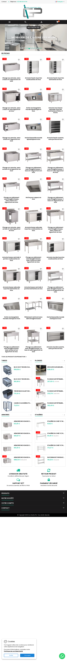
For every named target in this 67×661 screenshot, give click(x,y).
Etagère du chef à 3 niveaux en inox (56, 445)
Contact (3, 1)
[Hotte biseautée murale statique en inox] (55, 298)
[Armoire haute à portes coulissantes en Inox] (33, 59)
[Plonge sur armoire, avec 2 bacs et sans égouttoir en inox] (11, 89)
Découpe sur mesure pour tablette (56, 367)
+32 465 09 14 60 (22, 1)
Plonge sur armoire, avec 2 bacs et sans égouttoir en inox (11, 109)
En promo (5, 53)
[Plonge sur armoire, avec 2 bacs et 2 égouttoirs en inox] (11, 59)
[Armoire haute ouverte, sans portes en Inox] (55, 119)
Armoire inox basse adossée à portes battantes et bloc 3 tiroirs (55, 110)
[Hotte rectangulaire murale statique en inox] (11, 298)
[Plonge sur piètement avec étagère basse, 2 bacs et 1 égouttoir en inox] (55, 178)
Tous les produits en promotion (14, 357)
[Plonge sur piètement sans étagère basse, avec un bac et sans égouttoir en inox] (41, 378)
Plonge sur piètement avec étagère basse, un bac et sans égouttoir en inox (33, 349)
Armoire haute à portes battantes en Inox (55, 79)
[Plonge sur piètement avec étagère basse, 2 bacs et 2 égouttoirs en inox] (33, 149)
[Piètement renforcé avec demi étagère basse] (33, 298)
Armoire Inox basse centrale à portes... (22, 421)
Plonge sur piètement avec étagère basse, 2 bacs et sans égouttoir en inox (55, 170)
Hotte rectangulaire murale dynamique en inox (33, 109)
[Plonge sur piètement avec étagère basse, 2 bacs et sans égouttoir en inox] (55, 149)
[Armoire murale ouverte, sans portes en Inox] (55, 328)
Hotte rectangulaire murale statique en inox (11, 318)
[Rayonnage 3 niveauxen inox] (41, 456)
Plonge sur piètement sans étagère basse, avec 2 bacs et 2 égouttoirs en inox (11, 200)
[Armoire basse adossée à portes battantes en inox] (11, 268)
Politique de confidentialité (13, 651)
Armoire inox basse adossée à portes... (22, 433)
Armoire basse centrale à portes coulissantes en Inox (11, 258)
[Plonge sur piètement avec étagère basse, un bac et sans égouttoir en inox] (33, 328)
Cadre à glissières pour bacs (22, 403)
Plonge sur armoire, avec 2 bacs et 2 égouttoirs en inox (11, 79)
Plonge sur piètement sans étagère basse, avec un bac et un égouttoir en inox (11, 349)
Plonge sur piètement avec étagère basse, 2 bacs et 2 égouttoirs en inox (33, 170)
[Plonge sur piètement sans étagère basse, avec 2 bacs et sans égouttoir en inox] (33, 238)
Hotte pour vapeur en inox (33, 198)
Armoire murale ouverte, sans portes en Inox (55, 347)
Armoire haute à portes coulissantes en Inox (33, 79)
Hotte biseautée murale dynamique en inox (33, 138)
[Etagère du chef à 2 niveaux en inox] (41, 432)
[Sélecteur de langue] (60, 1)
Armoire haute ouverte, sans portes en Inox (55, 138)
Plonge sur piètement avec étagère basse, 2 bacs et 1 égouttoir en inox (55, 200)
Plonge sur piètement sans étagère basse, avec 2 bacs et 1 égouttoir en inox (55, 229)
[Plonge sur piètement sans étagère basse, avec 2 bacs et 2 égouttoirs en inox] (11, 178)
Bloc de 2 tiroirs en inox (22, 379)
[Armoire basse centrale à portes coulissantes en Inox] (11, 238)
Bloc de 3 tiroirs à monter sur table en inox (22, 367)
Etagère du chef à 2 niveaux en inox (56, 433)
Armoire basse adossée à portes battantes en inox (11, 288)
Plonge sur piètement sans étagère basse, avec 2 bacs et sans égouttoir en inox (33, 259)
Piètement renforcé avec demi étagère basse (33, 318)
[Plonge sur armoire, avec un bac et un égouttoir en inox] (11, 149)
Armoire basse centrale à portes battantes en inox (33, 288)
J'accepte (27, 655)
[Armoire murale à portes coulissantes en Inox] (55, 238)
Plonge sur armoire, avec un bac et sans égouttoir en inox (11, 229)
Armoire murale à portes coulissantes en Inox (55, 258)
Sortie (11, 655)
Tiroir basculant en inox (22, 391)
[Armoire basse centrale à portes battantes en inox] (33, 268)
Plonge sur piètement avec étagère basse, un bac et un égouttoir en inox (55, 289)
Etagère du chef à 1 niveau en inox (56, 421)
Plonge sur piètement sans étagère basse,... (56, 379)
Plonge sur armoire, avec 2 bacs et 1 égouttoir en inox (11, 139)
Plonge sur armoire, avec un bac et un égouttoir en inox (11, 169)
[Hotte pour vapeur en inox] (33, 178)
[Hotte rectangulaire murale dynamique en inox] (33, 89)
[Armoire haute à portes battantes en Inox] (55, 59)
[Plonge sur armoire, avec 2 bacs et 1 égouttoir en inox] (11, 119)
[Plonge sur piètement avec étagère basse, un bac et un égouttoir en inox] (55, 268)
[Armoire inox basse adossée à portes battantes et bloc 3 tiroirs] (55, 89)
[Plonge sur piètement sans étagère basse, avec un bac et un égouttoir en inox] (11, 328)
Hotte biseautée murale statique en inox (55, 318)
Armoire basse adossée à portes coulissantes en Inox (33, 229)
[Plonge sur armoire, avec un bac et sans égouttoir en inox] (11, 208)
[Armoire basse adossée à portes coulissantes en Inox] (33, 208)
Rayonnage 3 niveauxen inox (56, 457)
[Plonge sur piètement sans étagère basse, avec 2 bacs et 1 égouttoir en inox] (55, 208)
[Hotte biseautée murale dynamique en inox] (33, 119)
